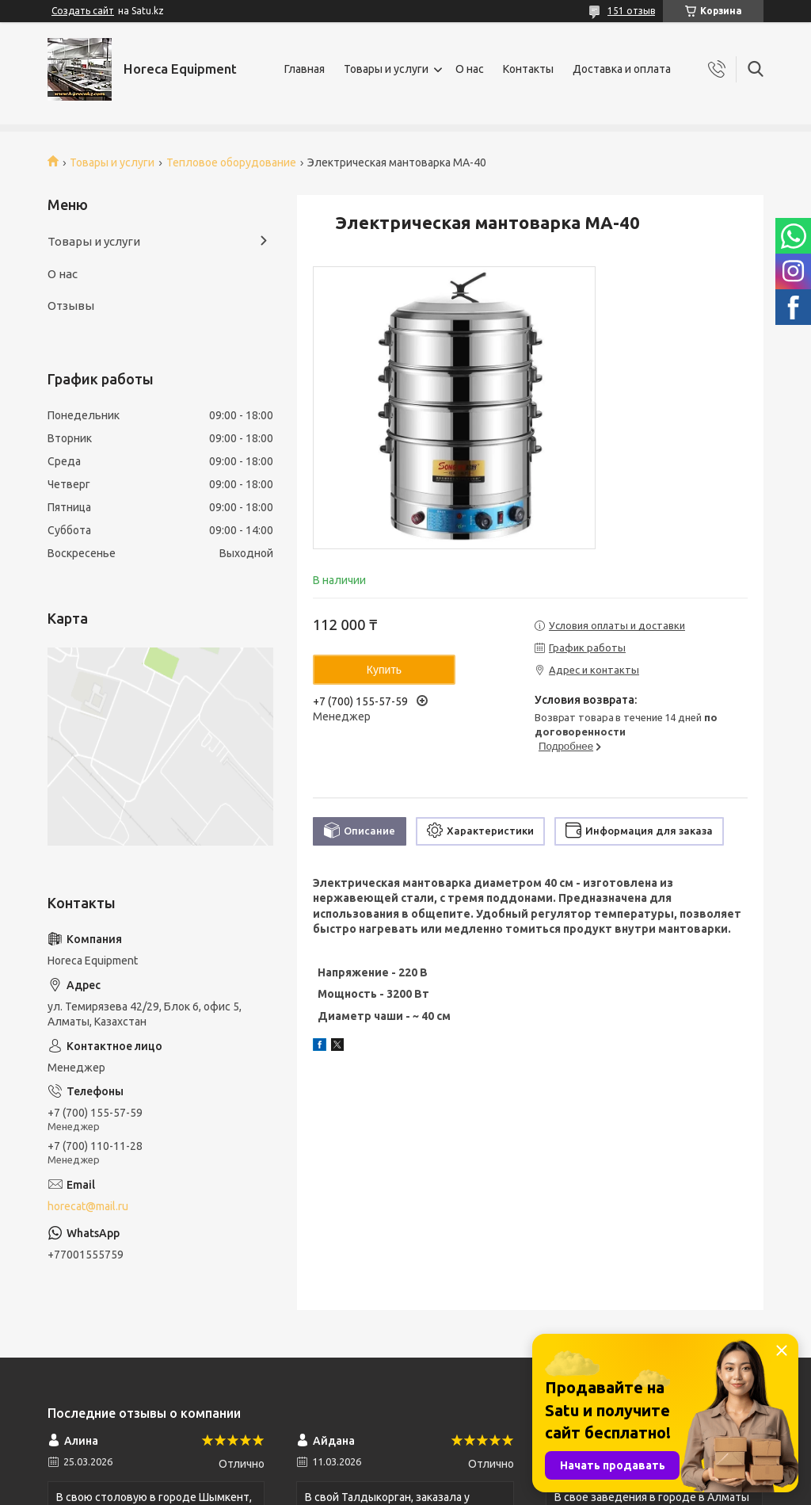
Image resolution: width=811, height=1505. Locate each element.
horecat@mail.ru (88, 1206)
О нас (469, 69)
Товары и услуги (386, 69)
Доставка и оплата (622, 69)
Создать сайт (82, 11)
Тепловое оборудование (231, 162)
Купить (384, 669)
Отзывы (71, 305)
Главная (304, 69)
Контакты (528, 69)
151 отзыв (631, 11)
